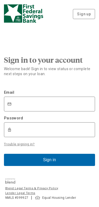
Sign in (49, 160)
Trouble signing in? (19, 144)
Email (9, 92)
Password (13, 118)
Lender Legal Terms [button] (20, 193)
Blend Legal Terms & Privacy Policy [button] (31, 188)
